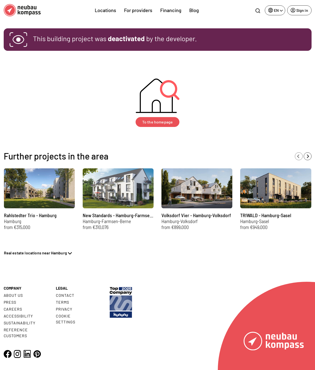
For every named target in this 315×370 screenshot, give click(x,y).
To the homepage (157, 122)
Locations (105, 10)
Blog (194, 10)
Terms (62, 302)
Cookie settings (65, 319)
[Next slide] (308, 156)
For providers (138, 10)
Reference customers (16, 332)
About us (13, 295)
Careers (13, 309)
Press (10, 302)
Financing (170, 10)
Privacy (64, 309)
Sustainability (19, 322)
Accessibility (18, 316)
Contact (65, 295)
